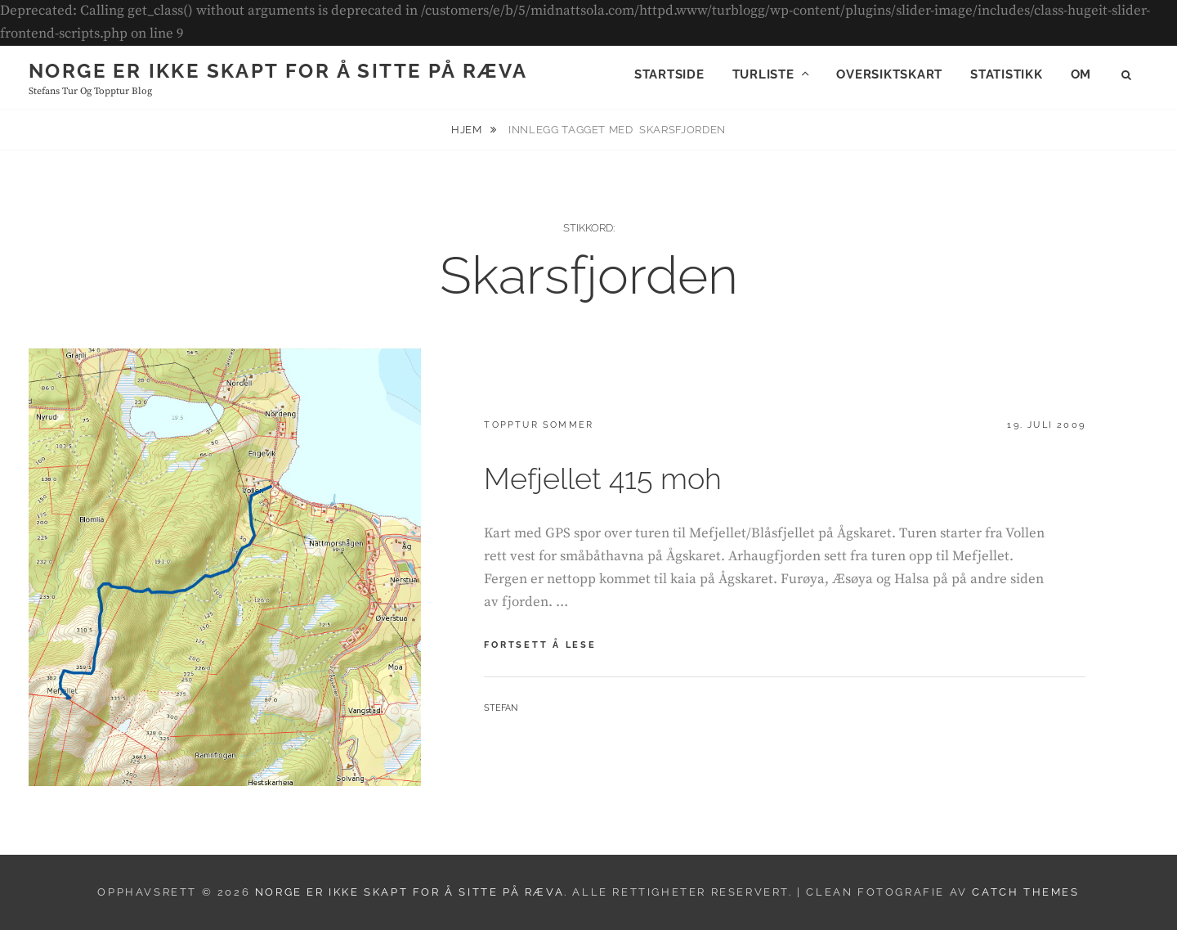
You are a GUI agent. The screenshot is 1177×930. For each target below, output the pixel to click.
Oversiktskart (889, 74)
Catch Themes (1025, 892)
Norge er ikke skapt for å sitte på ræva (278, 71)
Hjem (468, 130)
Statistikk (1006, 74)
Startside (669, 74)
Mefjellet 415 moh (603, 478)
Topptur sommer (538, 425)
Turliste (763, 74)
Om (1081, 74)
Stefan (500, 708)
